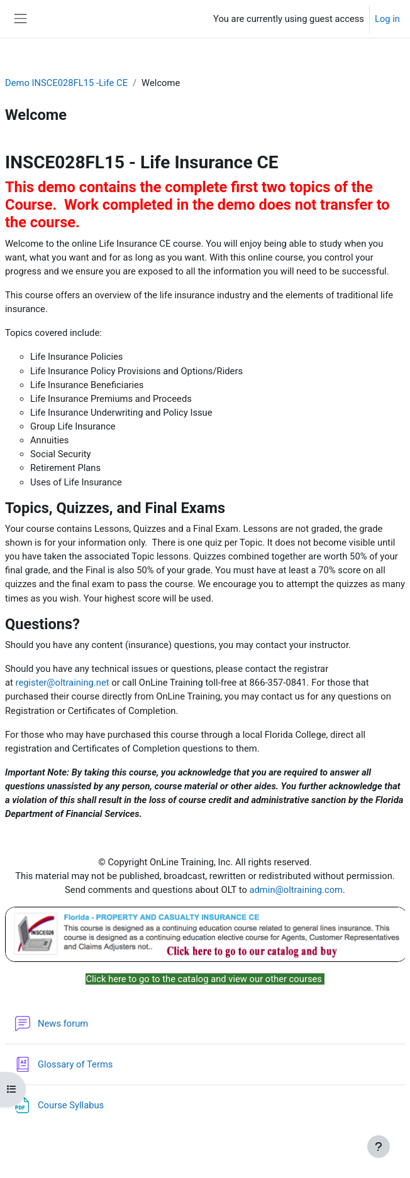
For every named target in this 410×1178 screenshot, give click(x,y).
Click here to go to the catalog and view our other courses (205, 979)
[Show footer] (378, 1146)
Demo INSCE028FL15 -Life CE (66, 83)
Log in (387, 18)
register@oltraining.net (62, 682)
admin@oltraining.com (296, 889)
